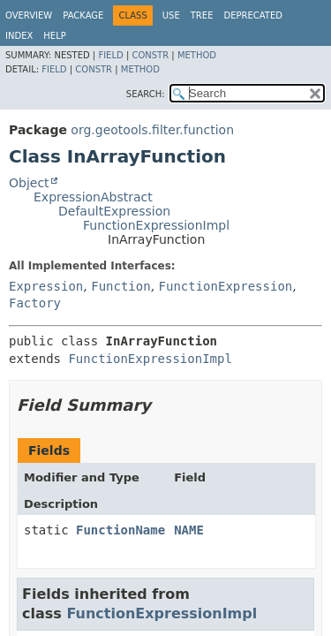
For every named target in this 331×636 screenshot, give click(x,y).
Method (196, 55)
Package (83, 15)
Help (54, 36)
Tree (202, 15)
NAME (189, 530)
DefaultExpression (114, 211)
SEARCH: (145, 94)
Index (19, 36)
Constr (150, 55)
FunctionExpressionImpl (156, 225)
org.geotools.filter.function (152, 130)
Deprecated (252, 15)
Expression (46, 286)
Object (29, 183)
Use (171, 15)
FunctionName (120, 530)
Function (120, 286)
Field (110, 55)
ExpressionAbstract (93, 197)
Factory (35, 303)
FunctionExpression (226, 286)
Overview (28, 15)
